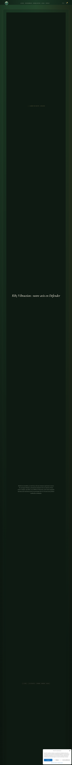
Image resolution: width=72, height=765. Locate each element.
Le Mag (43, 3)
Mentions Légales (60, 762)
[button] (69, 750)
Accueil (22, 3)
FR (63, 3)
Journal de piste (36, 3)
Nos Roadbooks (28, 3)
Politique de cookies (54, 762)
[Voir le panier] (66, 3)
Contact (47, 3)
